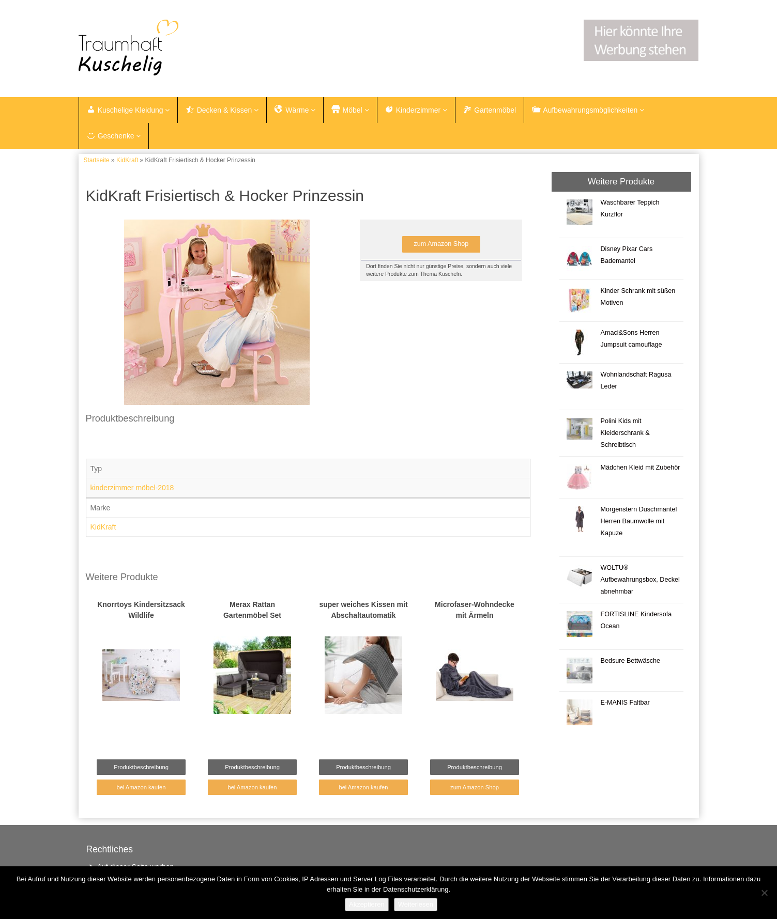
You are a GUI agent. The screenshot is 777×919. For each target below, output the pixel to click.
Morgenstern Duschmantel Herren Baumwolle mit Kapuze (638, 521)
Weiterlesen (415, 904)
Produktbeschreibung (141, 767)
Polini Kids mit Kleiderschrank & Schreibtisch (624, 432)
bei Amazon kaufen (140, 787)
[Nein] (764, 892)
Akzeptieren (367, 904)
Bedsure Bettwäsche (630, 660)
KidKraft (127, 160)
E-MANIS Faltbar (624, 702)
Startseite (97, 160)
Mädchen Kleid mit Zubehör (640, 467)
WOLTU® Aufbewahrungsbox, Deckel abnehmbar (639, 579)
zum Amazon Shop (441, 243)
